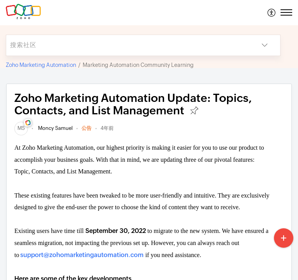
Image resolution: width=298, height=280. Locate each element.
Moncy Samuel (55, 128)
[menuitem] (272, 12)
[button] (272, 12)
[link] (21, 128)
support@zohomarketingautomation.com (82, 255)
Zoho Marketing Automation (41, 65)
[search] (127, 45)
